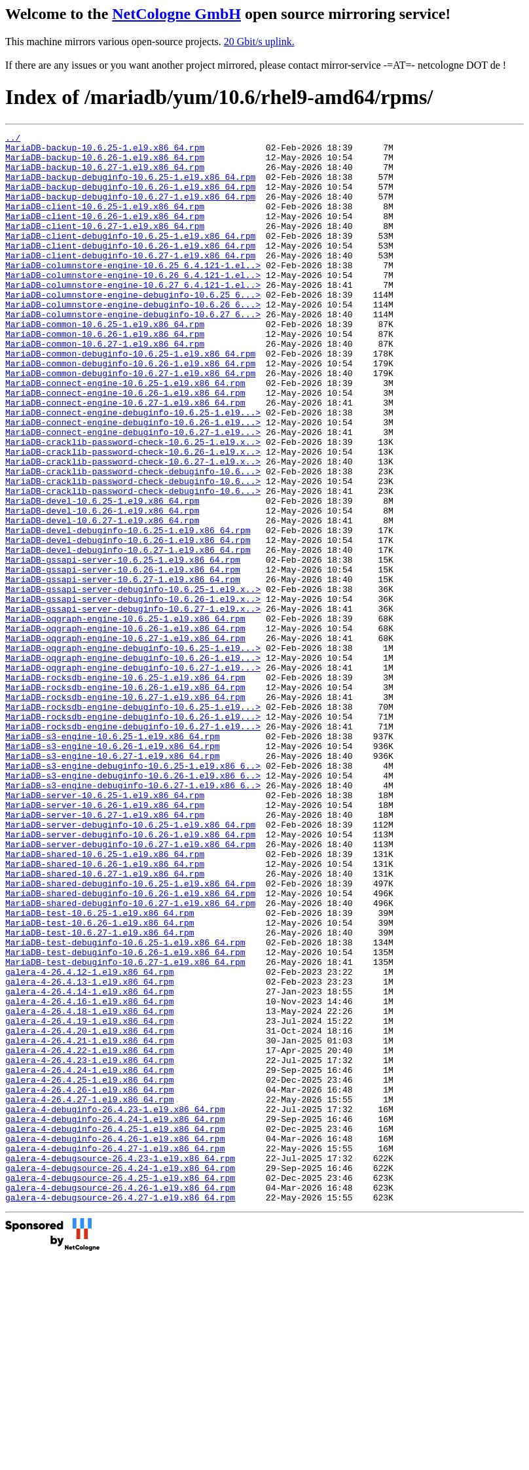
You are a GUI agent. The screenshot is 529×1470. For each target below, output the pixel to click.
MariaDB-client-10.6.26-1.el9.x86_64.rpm (104, 233)
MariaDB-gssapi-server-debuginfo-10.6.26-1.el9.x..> (133, 693)
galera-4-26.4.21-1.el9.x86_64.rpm (89, 1223)
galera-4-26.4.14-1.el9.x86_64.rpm (89, 1164)
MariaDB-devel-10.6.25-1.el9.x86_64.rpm (102, 575)
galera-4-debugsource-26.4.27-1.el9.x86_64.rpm (120, 1411)
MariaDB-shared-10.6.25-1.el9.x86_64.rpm (104, 999)
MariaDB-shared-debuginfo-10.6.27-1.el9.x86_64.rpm (130, 1058)
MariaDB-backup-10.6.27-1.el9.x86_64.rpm (104, 175)
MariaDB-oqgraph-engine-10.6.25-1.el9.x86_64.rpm (125, 716)
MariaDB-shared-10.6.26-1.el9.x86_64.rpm (104, 1011)
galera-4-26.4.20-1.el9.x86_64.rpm (89, 1211)
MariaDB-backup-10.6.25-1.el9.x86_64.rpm (104, 151)
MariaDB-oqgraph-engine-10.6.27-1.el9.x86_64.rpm (125, 740)
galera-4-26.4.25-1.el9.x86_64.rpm (89, 1270)
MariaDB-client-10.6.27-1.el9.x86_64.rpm (104, 245)
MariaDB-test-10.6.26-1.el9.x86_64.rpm (99, 1081)
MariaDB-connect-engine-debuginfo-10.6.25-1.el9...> (133, 469)
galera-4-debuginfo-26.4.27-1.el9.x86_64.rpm (115, 1352)
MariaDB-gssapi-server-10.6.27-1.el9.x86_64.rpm (122, 669)
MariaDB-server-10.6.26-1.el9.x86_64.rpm (104, 940)
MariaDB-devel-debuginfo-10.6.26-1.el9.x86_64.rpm (127, 622)
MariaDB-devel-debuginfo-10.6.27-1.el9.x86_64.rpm (127, 634)
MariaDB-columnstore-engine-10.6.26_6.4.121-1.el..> (133, 304)
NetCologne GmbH (176, 13)
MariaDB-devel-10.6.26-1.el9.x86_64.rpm (102, 587)
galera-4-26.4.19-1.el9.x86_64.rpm (89, 1199)
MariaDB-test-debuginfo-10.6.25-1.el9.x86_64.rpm (125, 1105)
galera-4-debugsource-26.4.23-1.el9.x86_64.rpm (120, 1364)
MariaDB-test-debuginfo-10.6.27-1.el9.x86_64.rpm (125, 1128)
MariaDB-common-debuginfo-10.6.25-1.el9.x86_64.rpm (130, 398)
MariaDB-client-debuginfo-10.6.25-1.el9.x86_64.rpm (130, 257)
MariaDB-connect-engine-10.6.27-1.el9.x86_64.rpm (125, 457)
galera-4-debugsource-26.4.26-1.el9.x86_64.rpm (120, 1399)
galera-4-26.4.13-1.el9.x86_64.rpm (89, 1152)
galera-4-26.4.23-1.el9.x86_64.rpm (89, 1246)
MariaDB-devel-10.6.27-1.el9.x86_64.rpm (102, 598)
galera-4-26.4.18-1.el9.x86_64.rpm (89, 1187)
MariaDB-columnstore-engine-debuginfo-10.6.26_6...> (133, 339)
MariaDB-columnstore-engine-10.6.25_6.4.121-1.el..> (133, 292)
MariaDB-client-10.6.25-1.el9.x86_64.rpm (104, 222)
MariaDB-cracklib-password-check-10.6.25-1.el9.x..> (133, 504)
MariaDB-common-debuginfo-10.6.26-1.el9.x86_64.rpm (130, 410)
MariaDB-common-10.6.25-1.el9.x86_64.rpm (104, 363)
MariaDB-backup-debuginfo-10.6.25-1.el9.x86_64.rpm (130, 186)
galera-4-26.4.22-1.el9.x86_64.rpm (89, 1234)
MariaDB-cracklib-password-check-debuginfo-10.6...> (133, 540)
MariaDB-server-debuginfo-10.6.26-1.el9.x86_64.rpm (130, 975)
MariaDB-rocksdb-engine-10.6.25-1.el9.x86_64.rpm (125, 787)
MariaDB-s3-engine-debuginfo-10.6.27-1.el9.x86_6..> (133, 916)
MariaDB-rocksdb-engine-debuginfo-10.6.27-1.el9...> (133, 846)
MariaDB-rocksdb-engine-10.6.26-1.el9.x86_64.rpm (125, 799)
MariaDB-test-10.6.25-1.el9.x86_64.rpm (99, 1070)
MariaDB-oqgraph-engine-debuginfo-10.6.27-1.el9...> (133, 775)
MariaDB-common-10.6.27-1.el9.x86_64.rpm (104, 387)
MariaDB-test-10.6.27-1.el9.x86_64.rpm (99, 1093)
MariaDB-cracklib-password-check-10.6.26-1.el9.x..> (133, 516)
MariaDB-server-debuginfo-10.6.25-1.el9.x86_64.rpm (130, 964)
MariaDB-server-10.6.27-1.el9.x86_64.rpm (104, 952)
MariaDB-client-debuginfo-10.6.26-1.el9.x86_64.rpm (130, 269)
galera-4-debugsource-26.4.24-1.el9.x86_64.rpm (120, 1376)
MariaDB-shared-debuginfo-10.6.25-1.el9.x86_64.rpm (130, 1034)
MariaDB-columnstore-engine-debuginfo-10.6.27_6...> (133, 351)
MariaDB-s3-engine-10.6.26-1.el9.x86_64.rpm (112, 869)
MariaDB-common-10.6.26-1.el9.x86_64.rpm (104, 375)
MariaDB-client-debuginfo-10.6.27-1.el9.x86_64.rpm (130, 281)
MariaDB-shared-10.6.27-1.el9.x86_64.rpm (104, 1022)
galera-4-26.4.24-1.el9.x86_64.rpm (89, 1258)
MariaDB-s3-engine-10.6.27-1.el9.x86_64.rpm (112, 881)
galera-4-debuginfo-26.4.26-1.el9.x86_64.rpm (115, 1340)
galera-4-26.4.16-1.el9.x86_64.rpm (89, 1175)
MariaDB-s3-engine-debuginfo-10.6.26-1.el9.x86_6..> (133, 905)
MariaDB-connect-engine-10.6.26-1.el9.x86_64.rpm (125, 445)
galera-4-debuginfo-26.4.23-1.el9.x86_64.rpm (115, 1305)
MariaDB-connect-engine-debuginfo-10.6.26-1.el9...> (133, 481)
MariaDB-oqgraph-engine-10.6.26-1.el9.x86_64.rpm (125, 728)
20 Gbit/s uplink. (259, 41)
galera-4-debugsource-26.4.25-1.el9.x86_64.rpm (120, 1387)
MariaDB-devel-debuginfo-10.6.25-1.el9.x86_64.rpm (127, 610)
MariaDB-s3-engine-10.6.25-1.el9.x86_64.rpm (112, 858)
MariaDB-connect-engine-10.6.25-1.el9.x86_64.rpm (125, 434)
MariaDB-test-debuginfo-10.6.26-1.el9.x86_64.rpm (125, 1117)
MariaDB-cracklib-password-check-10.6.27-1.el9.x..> (133, 528)
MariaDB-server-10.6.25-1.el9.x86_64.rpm (104, 928)
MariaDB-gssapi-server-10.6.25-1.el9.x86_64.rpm (122, 646)
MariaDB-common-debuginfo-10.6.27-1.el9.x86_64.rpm (130, 422)
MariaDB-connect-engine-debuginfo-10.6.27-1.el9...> (133, 493)
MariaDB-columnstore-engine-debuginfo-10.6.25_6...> (133, 328)
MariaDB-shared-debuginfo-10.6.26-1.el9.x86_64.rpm (130, 1046)
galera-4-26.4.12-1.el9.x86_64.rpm (89, 1140)
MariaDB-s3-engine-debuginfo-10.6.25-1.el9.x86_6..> (133, 893)
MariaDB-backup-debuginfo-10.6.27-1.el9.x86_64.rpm (130, 210)
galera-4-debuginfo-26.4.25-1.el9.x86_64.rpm (115, 1329)
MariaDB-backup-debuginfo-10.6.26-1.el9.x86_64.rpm (130, 198)
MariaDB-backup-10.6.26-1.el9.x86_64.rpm (104, 163)
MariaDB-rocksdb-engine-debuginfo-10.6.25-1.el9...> (133, 822)
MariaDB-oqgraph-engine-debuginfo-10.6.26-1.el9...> (133, 763)
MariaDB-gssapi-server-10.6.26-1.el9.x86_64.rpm (122, 657)
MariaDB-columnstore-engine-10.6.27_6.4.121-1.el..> (133, 316)
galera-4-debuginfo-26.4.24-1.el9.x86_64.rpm (115, 1317)
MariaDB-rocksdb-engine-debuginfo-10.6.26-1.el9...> (133, 834)
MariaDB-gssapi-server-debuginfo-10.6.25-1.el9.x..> (133, 681)
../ (12, 139)
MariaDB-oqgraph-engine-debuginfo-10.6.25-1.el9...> (133, 752)
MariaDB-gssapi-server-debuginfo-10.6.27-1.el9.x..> (133, 704)
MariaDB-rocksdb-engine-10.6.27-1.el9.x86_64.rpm (125, 810)
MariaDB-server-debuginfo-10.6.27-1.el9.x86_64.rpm (130, 987)
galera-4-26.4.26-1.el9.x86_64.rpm (89, 1281)
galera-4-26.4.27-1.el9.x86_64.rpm (89, 1293)
